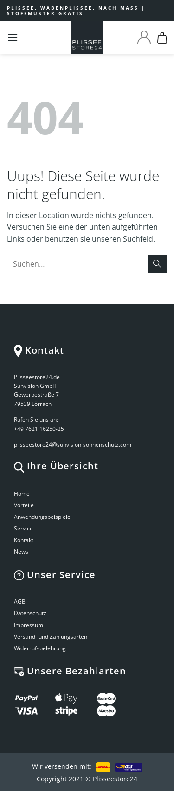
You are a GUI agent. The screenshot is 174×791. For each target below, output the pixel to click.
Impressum (28, 625)
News (21, 551)
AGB (20, 601)
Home (22, 494)
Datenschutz (30, 613)
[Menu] (12, 37)
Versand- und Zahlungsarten (50, 637)
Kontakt (23, 540)
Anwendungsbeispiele (42, 517)
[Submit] (157, 264)
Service (23, 528)
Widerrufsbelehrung (40, 648)
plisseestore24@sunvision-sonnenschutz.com (73, 444)
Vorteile (24, 505)
